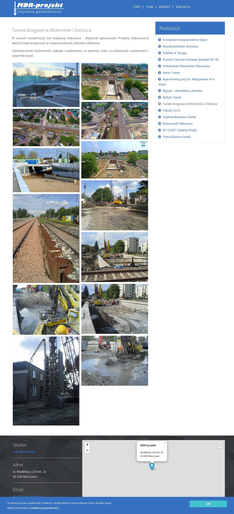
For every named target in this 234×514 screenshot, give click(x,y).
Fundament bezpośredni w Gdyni (185, 40)
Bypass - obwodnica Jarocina (182, 91)
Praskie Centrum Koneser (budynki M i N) (191, 59)
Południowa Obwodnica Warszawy (186, 66)
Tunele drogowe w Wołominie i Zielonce (190, 104)
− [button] (87, 450)
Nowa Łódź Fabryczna (178, 123)
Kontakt (164, 7)
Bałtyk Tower (172, 97)
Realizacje (183, 7)
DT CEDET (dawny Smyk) (180, 130)
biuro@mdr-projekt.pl (28, 496)
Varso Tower (171, 72)
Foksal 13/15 (171, 110)
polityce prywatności (44, 507)
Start (137, 7)
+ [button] (87, 445)
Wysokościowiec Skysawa (180, 46)
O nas (149, 7)
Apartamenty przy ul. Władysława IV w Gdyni (186, 81)
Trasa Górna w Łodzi (177, 137)
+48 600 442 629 (24, 452)
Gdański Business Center (179, 117)
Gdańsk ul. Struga (175, 53)
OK (208, 504)
